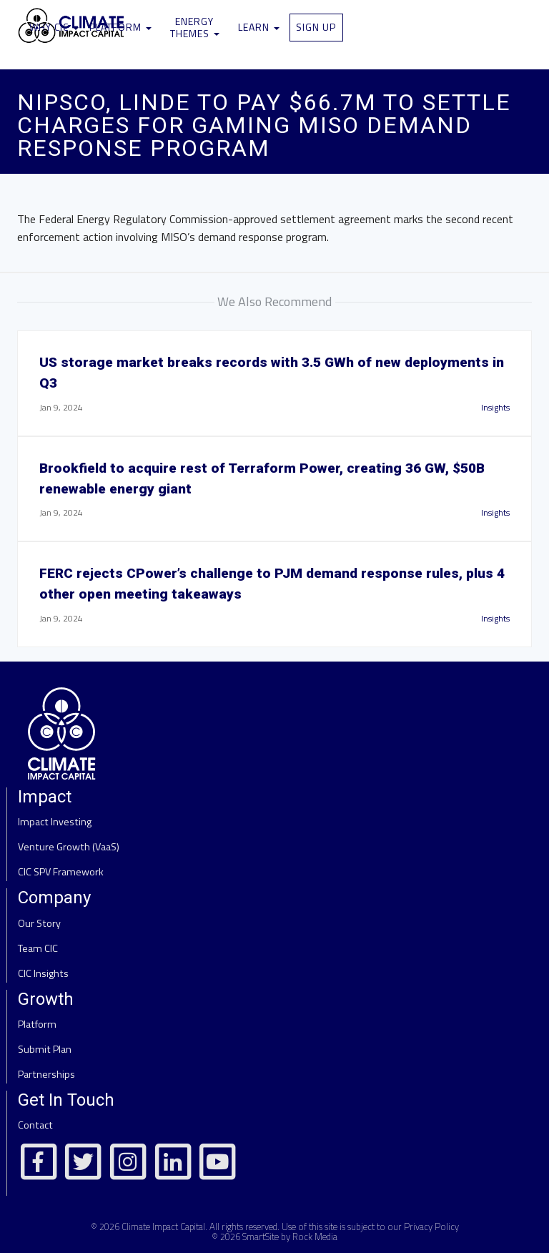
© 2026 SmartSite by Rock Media (274, 1236)
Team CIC (38, 948)
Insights (495, 407)
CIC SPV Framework (61, 872)
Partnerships (46, 1074)
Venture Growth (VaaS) (68, 847)
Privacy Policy (431, 1226)
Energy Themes (194, 27)
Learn (259, 26)
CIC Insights (43, 973)
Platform (120, 26)
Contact (35, 1125)
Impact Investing (55, 822)
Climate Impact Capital (163, 1226)
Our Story (39, 923)
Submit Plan (44, 1049)
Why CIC (54, 26)
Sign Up (316, 26)
